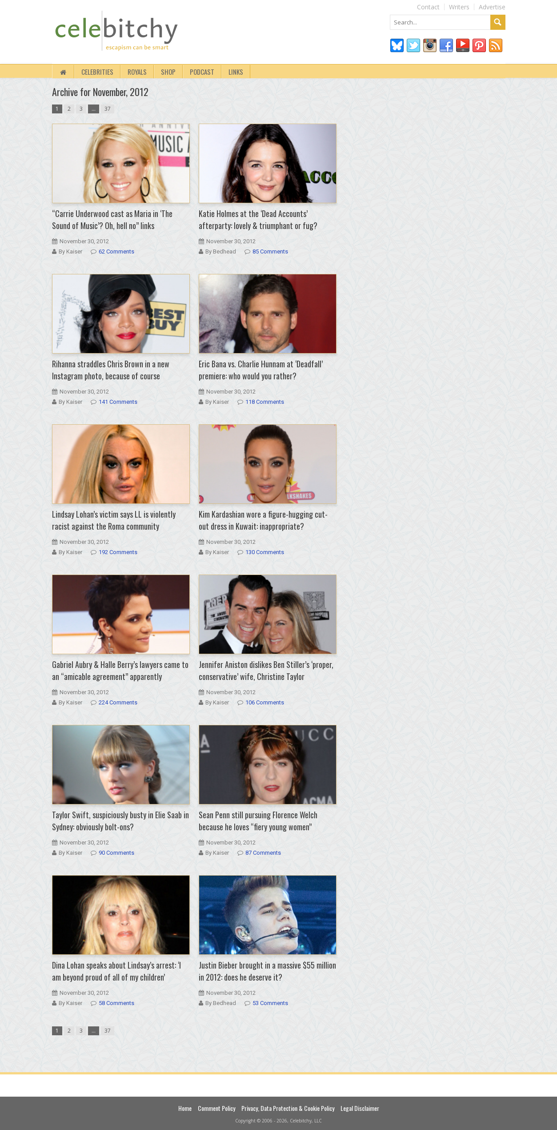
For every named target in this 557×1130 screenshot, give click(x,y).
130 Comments (264, 552)
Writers (459, 7)
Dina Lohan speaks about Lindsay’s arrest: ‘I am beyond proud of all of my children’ (116, 971)
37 (107, 109)
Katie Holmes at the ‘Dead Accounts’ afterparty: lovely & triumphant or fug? (258, 219)
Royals (137, 71)
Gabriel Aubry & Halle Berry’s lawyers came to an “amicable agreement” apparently (120, 670)
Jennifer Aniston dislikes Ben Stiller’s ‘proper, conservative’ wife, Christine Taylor (266, 670)
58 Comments (116, 1003)
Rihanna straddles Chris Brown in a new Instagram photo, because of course (110, 370)
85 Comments (270, 251)
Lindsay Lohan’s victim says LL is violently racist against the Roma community (114, 520)
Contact (428, 7)
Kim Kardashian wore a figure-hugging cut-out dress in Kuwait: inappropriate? (263, 520)
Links (235, 71)
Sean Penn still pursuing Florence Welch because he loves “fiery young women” (258, 820)
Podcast (202, 71)
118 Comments (264, 401)
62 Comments (116, 251)
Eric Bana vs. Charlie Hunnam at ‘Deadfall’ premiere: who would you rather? (261, 370)
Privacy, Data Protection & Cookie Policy (287, 1108)
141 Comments (118, 401)
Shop (168, 71)
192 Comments (118, 552)
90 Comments (116, 852)
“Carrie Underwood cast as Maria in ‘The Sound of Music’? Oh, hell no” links (112, 219)
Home (185, 1108)
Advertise (492, 7)
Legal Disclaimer (360, 1108)
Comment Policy (216, 1108)
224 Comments (118, 702)
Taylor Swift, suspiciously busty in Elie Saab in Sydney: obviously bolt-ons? (120, 820)
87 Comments (263, 852)
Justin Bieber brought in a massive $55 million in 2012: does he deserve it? (267, 971)
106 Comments (264, 702)
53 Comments (270, 1003)
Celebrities (97, 71)
